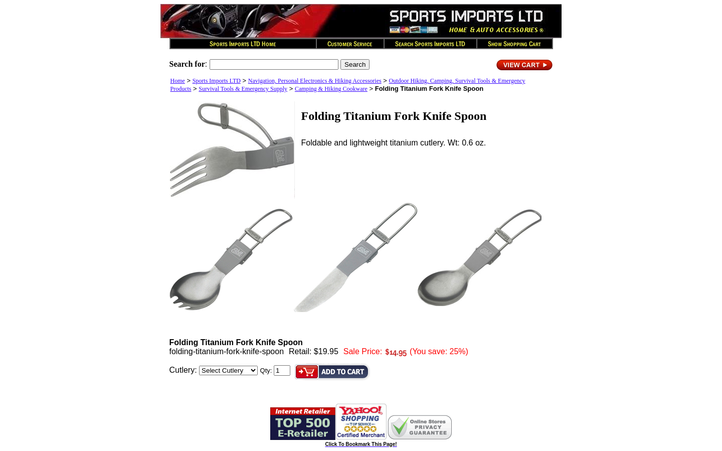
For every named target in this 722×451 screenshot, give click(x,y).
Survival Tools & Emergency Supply (243, 88)
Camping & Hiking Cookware (331, 88)
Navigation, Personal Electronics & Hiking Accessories (315, 80)
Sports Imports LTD (217, 80)
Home (177, 80)
